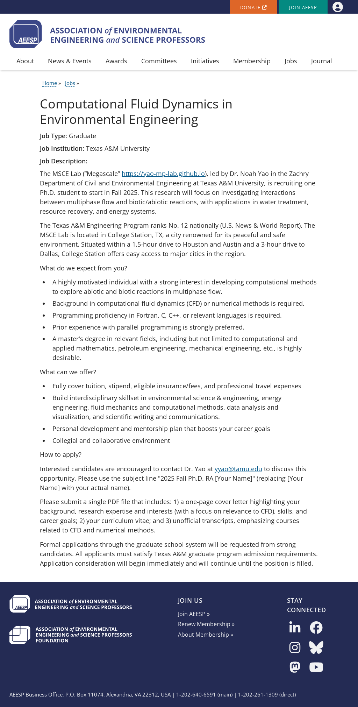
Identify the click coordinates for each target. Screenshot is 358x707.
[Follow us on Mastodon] (295, 667)
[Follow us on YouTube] (316, 667)
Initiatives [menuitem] (205, 61)
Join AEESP (303, 7)
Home (49, 82)
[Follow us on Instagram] (295, 648)
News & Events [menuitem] (70, 61)
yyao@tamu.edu (238, 469)
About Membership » (205, 634)
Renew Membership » (206, 624)
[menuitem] (338, 7)
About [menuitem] (25, 61)
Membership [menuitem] (252, 61)
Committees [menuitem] (159, 61)
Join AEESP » (194, 614)
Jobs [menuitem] (291, 61)
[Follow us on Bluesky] (316, 648)
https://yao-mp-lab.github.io (163, 173)
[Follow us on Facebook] (316, 628)
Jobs (70, 82)
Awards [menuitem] (116, 61)
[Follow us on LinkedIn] (295, 628)
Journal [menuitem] (321, 61)
